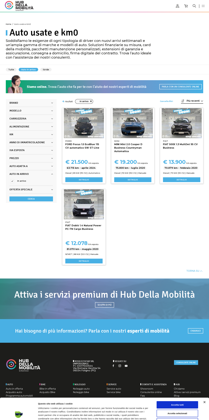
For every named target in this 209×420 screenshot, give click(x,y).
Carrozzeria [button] (31, 118)
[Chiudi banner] (204, 382)
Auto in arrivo (28, 69)
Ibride (46, 69)
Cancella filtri (166, 101)
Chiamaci (195, 330)
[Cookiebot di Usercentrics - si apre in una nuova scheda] (18, 414)
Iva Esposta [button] (31, 150)
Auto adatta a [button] (31, 166)
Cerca (31, 198)
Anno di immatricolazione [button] (31, 142)
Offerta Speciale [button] (31, 189)
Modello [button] (31, 110)
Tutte (11, 69)
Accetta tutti (177, 384)
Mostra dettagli (153, 414)
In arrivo (86, 101)
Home (8, 24)
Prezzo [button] (31, 158)
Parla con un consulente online (180, 86)
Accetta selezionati (177, 393)
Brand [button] (31, 102)
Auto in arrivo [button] (31, 174)
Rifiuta (177, 401)
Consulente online (186, 362)
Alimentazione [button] (31, 126)
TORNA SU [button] (194, 271)
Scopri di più (105, 304)
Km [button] (31, 134)
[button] (203, 5)
